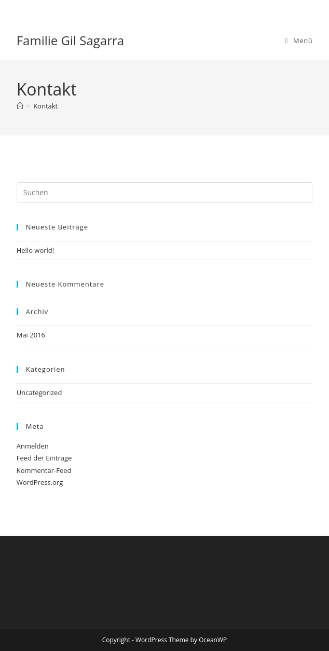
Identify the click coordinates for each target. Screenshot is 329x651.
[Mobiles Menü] (299, 40)
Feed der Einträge (44, 458)
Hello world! (35, 250)
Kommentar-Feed (44, 470)
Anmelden (33, 446)
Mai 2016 (31, 335)
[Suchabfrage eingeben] (165, 192)
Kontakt (45, 106)
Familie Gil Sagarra (70, 40)
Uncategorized (39, 392)
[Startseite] (20, 106)
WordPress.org (40, 482)
